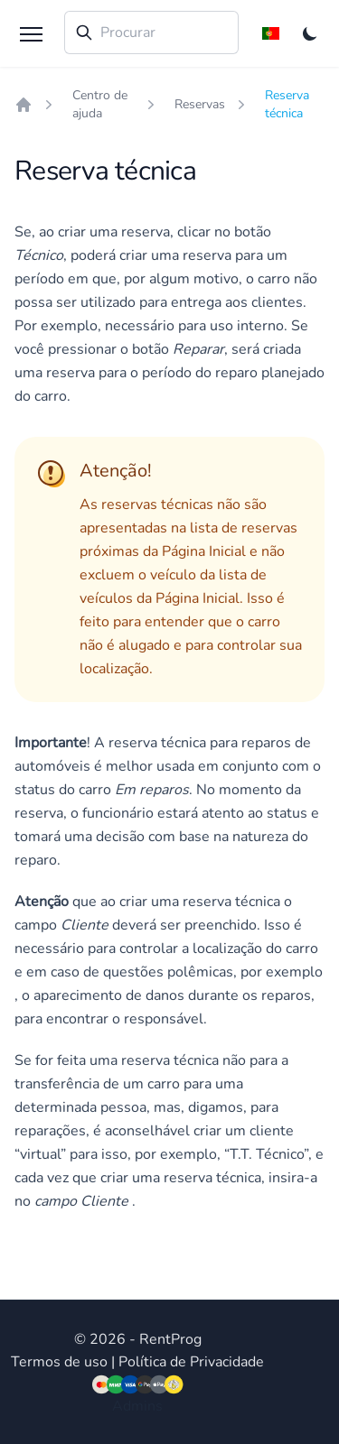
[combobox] (151, 32)
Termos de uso (59, 1362)
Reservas (199, 104)
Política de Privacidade (191, 1362)
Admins (137, 1406)
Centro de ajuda (99, 104)
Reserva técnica (287, 104)
